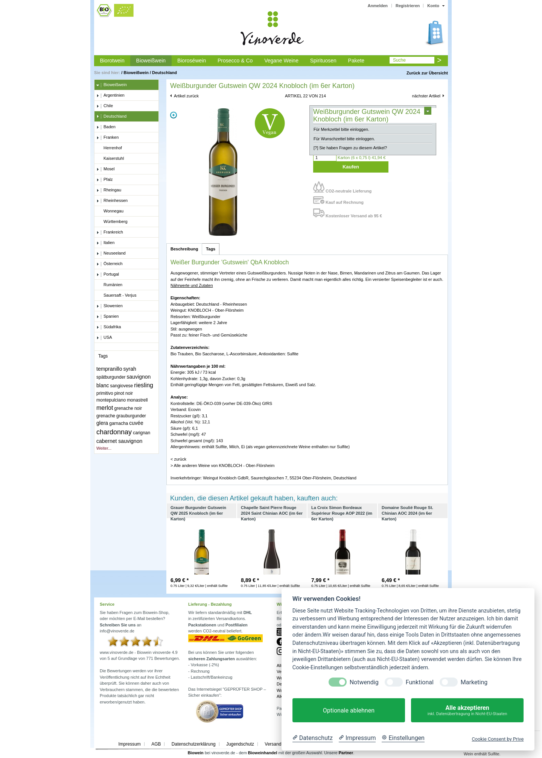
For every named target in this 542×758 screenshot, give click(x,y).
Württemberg (112, 221)
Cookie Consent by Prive (498, 739)
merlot (104, 408)
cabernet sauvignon (119, 441)
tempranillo (109, 369)
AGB (156, 744)
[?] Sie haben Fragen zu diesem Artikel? (350, 148)
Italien (105, 243)
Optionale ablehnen (349, 710)
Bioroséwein (191, 61)
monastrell (137, 400)
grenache (105, 415)
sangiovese (121, 385)
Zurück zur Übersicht (427, 73)
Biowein (196, 752)
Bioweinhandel (262, 752)
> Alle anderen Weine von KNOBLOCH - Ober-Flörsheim (222, 465)
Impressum (129, 744)
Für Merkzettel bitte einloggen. (341, 129)
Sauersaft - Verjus (116, 295)
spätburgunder (110, 377)
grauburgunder (131, 415)
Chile (104, 106)
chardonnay (114, 432)
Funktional (420, 682)
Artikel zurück (186, 96)
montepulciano (111, 400)
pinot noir (123, 393)
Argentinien (110, 95)
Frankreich (109, 232)
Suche (399, 60)
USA (104, 337)
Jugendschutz (240, 744)
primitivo (104, 393)
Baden (106, 127)
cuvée (136, 423)
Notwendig (364, 682)
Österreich (109, 264)
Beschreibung (184, 249)
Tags (210, 249)
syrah (129, 369)
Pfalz (104, 179)
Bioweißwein (151, 61)
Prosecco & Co (235, 61)
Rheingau (108, 190)
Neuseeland (111, 253)
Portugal (107, 274)
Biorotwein (112, 61)
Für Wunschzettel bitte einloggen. (344, 138)
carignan (141, 432)
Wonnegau (109, 211)
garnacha (118, 423)
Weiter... (103, 448)
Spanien (107, 316)
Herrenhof (109, 148)
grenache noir (128, 408)
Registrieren (408, 5)
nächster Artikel (426, 96)
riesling (143, 385)
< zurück (178, 459)
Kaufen (351, 167)
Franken (107, 137)
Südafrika (108, 327)
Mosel (105, 169)
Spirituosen (323, 61)
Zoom (173, 115)
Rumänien (109, 285)
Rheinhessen (112, 200)
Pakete (356, 61)
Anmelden (378, 5)
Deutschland (164, 72)
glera (102, 423)
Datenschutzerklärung (194, 744)
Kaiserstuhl (110, 158)
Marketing (474, 682)
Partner (346, 752)
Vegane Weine (281, 61)
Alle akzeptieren (467, 710)
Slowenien (109, 306)
